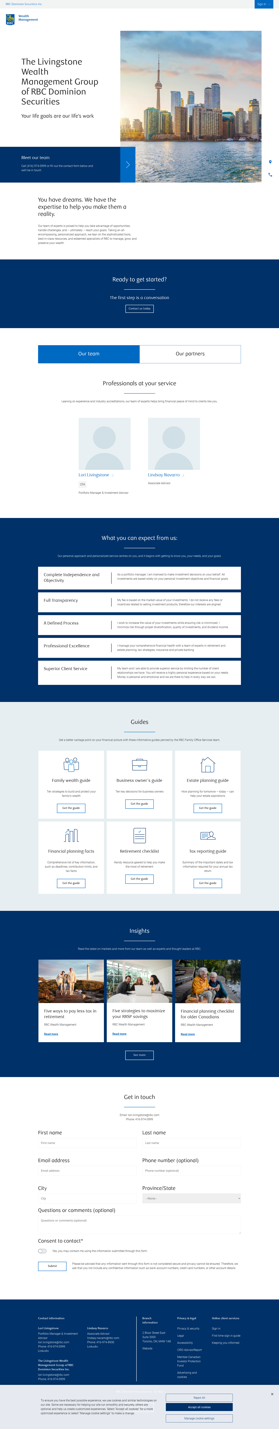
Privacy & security (188, 1328)
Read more (51, 1034)
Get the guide (71, 808)
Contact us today (140, 308)
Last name (154, 1133)
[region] (139, 1407)
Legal (180, 1335)
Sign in (216, 1328)
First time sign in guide (226, 1335)
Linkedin (43, 1351)
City (42, 1188)
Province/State (158, 1188)
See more (139, 1055)
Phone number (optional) (170, 1161)
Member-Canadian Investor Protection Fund (189, 1361)
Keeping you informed (225, 1342)
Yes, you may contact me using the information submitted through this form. (100, 1251)
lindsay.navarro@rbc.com (103, 1338)
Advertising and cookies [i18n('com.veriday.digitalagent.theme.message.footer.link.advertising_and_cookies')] (187, 1375)
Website (147, 1348)
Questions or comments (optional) (76, 1210)
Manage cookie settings (199, 1418)
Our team (88, 354)
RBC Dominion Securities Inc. (24, 4)
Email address (54, 1161)
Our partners (190, 354)
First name (50, 1133)
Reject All (199, 1398)
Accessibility (185, 1342)
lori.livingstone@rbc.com (53, 1342)
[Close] (272, 1395)
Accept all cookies (199, 1407)
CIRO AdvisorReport (189, 1350)
